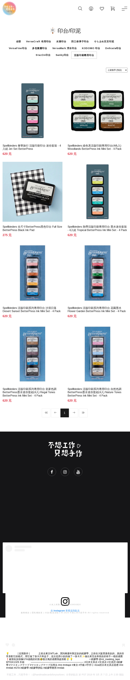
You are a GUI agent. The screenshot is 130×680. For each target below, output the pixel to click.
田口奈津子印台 (80, 41)
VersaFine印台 (18, 48)
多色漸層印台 (39, 48)
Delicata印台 (113, 48)
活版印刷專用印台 (84, 55)
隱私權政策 (37, 613)
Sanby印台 (62, 55)
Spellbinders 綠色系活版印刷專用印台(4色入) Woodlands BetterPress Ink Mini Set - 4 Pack (95, 147)
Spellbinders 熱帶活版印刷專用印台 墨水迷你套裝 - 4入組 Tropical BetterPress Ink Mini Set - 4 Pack (97, 228)
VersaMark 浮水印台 (64, 48)
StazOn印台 (43, 55)
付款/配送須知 (52, 613)
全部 (18, 41)
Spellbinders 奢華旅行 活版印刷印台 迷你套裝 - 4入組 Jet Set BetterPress (32, 147)
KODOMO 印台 (91, 48)
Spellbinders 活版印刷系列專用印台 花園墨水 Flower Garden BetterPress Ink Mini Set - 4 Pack (97, 309)
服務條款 (25, 613)
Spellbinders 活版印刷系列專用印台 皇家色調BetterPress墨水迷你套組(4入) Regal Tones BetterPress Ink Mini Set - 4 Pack (29, 392)
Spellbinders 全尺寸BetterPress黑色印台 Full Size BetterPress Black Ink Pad (32, 228)
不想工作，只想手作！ (18, 674)
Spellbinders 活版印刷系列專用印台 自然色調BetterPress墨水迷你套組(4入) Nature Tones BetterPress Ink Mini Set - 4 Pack (94, 392)
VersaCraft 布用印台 (38, 41)
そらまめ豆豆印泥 (104, 41)
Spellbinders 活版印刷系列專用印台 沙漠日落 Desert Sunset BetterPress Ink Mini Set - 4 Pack (32, 309)
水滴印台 (61, 41)
